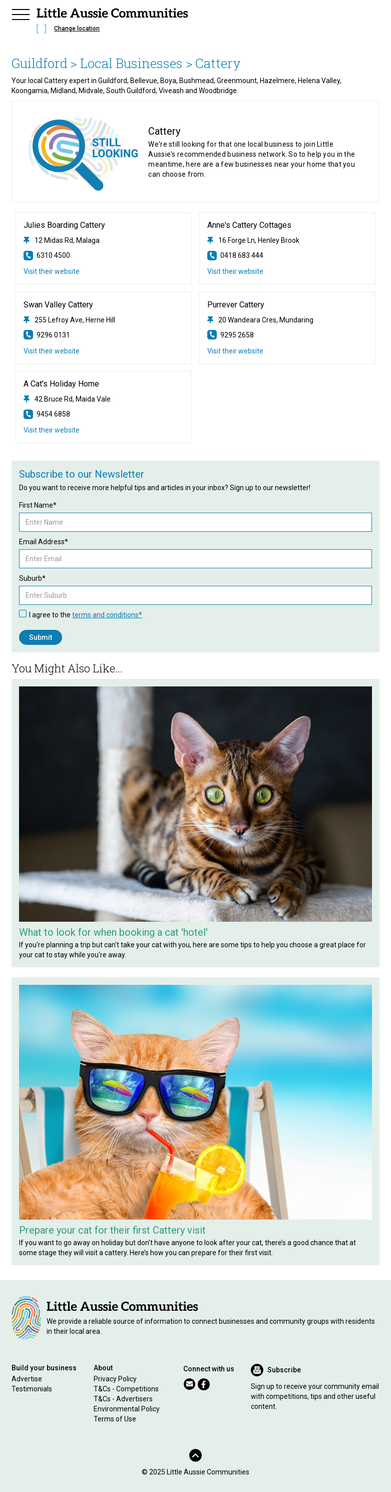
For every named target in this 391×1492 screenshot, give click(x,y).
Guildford (40, 63)
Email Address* (43, 542)
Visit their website (52, 271)
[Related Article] (195, 803)
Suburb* (32, 578)
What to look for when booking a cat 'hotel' (113, 932)
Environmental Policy (127, 1409)
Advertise (27, 1379)
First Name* (38, 505)
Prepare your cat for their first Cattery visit (112, 1230)
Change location (77, 28)
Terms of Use (115, 1419)
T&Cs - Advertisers (123, 1399)
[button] (21, 13)
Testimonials (32, 1389)
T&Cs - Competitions (126, 1389)
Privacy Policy (115, 1379)
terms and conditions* (107, 615)
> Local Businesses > (131, 63)
